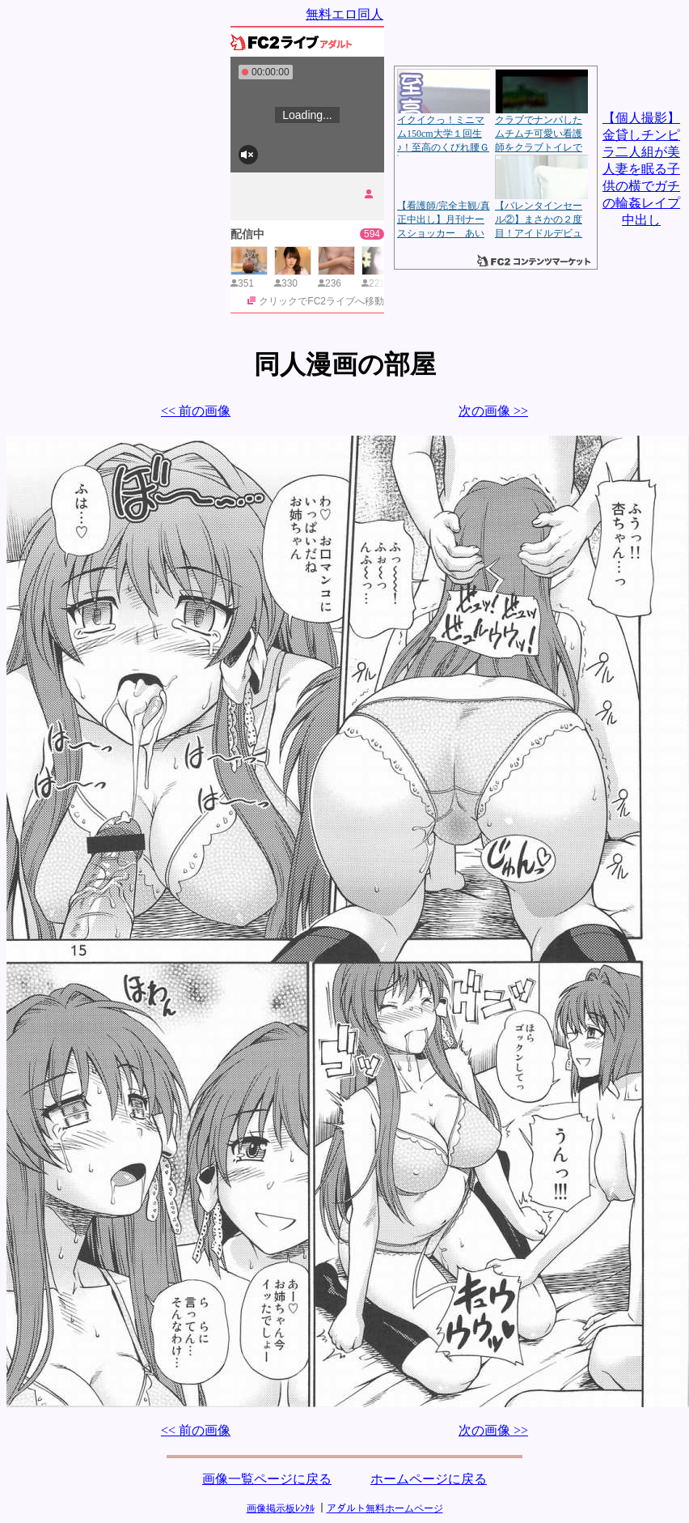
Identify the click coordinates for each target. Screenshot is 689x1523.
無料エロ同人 (344, 14)
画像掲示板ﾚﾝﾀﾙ (281, 1508)
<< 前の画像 (195, 411)
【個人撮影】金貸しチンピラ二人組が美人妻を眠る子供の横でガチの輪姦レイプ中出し (641, 169)
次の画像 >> (493, 411)
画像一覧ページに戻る (267, 1479)
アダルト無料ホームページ (385, 1508)
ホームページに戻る (428, 1479)
